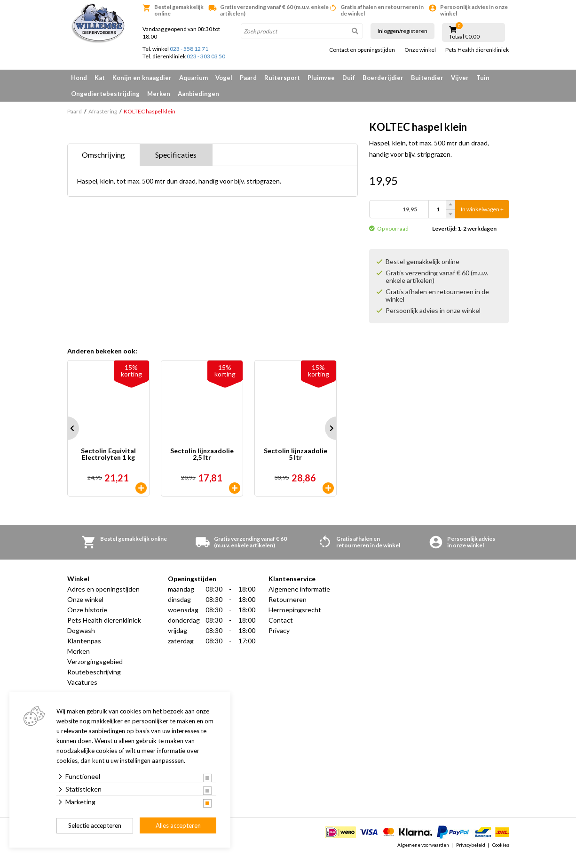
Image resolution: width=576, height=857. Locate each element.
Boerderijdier (383, 77)
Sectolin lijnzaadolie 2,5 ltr (202, 454)
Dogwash (81, 630)
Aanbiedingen (198, 93)
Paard (248, 77)
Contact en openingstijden (362, 50)
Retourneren (287, 599)
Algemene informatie (299, 589)
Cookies (500, 845)
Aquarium (193, 77)
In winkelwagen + (482, 209)
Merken (158, 93)
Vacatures (82, 682)
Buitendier (427, 77)
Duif (348, 77)
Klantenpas (84, 641)
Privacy (279, 630)
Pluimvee (321, 77)
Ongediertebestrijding (105, 93)
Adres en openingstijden (103, 589)
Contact (280, 620)
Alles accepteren (178, 825)
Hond (79, 77)
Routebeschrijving (94, 672)
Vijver (460, 77)
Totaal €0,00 (464, 37)
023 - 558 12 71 (189, 48)
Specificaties (176, 154)
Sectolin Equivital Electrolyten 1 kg (108, 454)
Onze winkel (420, 50)
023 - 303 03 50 (206, 56)
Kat (100, 77)
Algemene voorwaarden (423, 845)
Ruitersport (282, 77)
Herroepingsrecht (294, 610)
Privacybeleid (470, 845)
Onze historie (87, 610)
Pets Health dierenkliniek (477, 50)
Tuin (482, 77)
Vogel (223, 77)
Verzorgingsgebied (95, 661)
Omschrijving (103, 154)
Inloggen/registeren (402, 30)
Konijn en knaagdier (142, 77)
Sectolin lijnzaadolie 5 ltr (295, 454)
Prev (67, 428)
